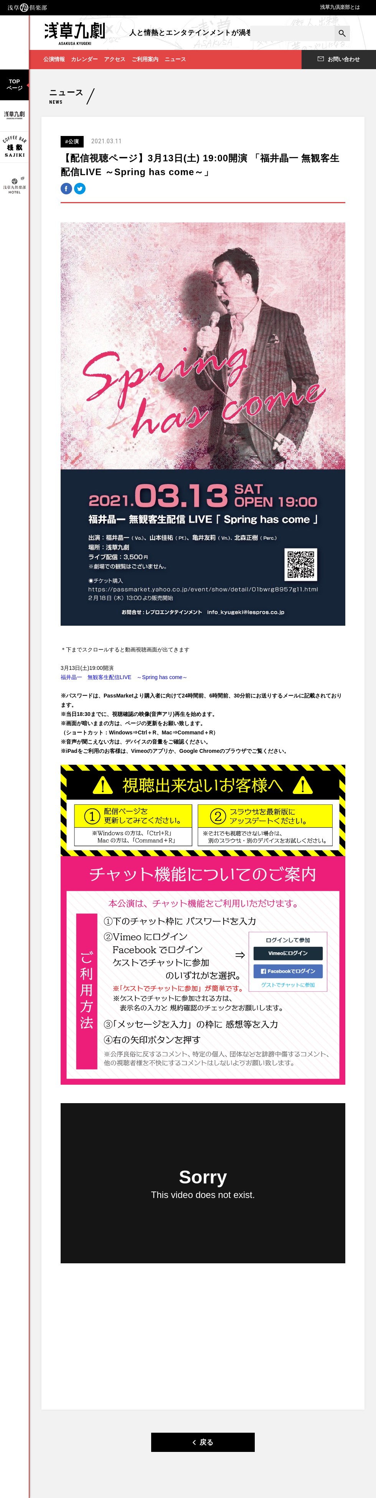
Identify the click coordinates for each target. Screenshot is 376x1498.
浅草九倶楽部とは (340, 7)
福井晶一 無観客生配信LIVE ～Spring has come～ (124, 677)
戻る (203, 1442)
